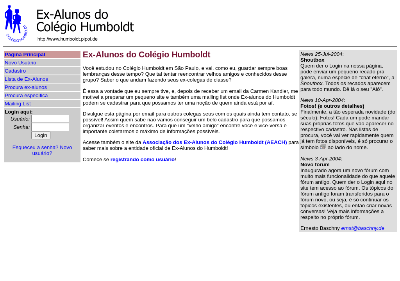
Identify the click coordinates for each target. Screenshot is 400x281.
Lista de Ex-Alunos (26, 79)
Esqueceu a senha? (35, 147)
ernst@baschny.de (362, 228)
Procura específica (26, 95)
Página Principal (25, 54)
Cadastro (15, 71)
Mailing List (18, 104)
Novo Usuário (20, 63)
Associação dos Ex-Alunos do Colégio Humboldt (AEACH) (215, 142)
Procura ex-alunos (26, 87)
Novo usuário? (52, 150)
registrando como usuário (143, 159)
